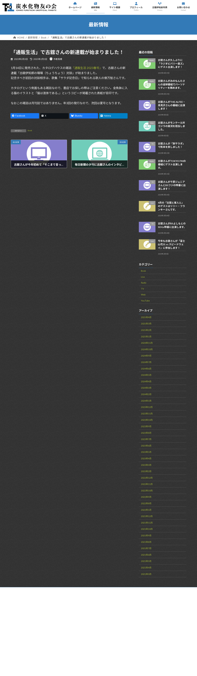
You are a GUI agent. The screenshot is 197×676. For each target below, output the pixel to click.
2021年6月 (146, 554)
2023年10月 (147, 420)
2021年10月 (147, 529)
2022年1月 (146, 509)
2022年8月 (146, 503)
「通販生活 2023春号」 (86, 68)
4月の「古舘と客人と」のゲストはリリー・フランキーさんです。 (171, 206)
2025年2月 (146, 330)
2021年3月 (146, 574)
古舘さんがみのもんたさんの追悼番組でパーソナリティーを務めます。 (171, 84)
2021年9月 (146, 535)
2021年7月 (146, 548)
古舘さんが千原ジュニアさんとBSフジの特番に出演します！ (172, 185)
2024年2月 (146, 394)
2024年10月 (147, 349)
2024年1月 (146, 400)
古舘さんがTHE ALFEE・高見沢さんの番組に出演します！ (171, 105)
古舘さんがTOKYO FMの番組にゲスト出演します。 (172, 164)
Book (30, 130)
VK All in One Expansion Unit (121, 669)
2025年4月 (146, 317)
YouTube (145, 300)
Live (143, 276)
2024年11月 (147, 343)
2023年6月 (146, 445)
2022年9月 (146, 497)
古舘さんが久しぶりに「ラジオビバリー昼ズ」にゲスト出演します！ (171, 63)
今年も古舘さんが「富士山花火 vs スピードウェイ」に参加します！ (171, 244)
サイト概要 (111, 625)
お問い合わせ (26, 590)
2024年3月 (146, 387)
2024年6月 (146, 368)
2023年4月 (146, 458)
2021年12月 (147, 516)
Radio (143, 282)
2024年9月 (146, 355)
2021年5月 (146, 561)
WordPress (78, 669)
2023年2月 (146, 471)
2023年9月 (146, 426)
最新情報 (110, 618)
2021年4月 (146, 567)
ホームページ (112, 611)
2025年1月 (146, 336)
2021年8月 (146, 541)
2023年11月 (147, 413)
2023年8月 (146, 432)
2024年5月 (146, 375)
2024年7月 (146, 362)
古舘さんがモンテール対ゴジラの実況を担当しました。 (171, 126)
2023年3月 (146, 464)
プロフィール (112, 632)
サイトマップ (52, 590)
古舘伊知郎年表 (114, 639)
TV (142, 288)
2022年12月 (147, 477)
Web (143, 294)
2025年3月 (146, 323)
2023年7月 (146, 439)
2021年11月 (147, 522)
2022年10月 (147, 490)
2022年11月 (147, 484)
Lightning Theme (97, 669)
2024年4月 (146, 381)
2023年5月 (146, 452)
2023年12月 (147, 407)
